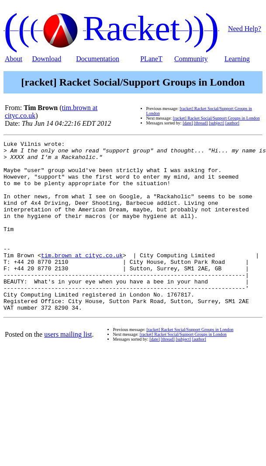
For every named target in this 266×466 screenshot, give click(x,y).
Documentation (97, 58)
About (13, 58)
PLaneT (151, 58)
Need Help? (244, 28)
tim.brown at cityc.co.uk (82, 279)
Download (46, 58)
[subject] (216, 123)
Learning (237, 58)
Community (190, 58)
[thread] (201, 123)
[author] (232, 123)
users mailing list (68, 368)
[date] (188, 123)
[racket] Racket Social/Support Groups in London (216, 118)
